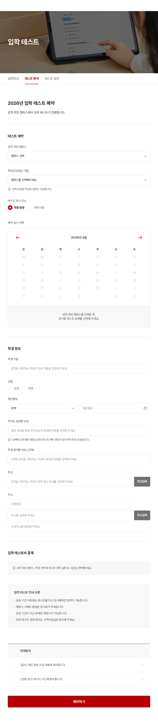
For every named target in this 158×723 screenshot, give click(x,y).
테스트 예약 (32, 78)
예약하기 (79, 702)
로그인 (140, 5)
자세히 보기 (142, 665)
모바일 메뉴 (148, 5)
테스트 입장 (52, 78)
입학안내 (13, 78)
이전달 (18, 238)
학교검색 (142, 481)
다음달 (140, 238)
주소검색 (142, 515)
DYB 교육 (10, 5)
